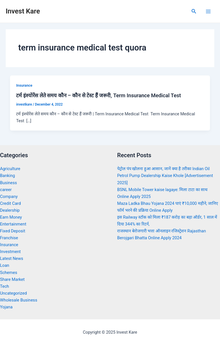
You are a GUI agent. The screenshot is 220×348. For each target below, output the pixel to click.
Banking (7, 175)
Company (9, 196)
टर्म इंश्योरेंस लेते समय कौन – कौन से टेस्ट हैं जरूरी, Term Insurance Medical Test (98, 95)
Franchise (9, 237)
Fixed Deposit (12, 231)
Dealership (10, 210)
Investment (10, 251)
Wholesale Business (18, 300)
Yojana (6, 307)
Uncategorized (13, 293)
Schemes (8, 272)
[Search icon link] (194, 11)
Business (8, 182)
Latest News (11, 258)
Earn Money (11, 217)
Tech (4, 286)
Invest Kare (23, 11)
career (6, 189)
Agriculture (10, 168)
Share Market (12, 279)
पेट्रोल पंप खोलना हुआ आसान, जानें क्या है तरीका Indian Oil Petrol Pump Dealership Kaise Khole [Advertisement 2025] (165, 175)
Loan (4, 265)
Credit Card (10, 203)
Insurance (24, 85)
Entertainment (13, 224)
